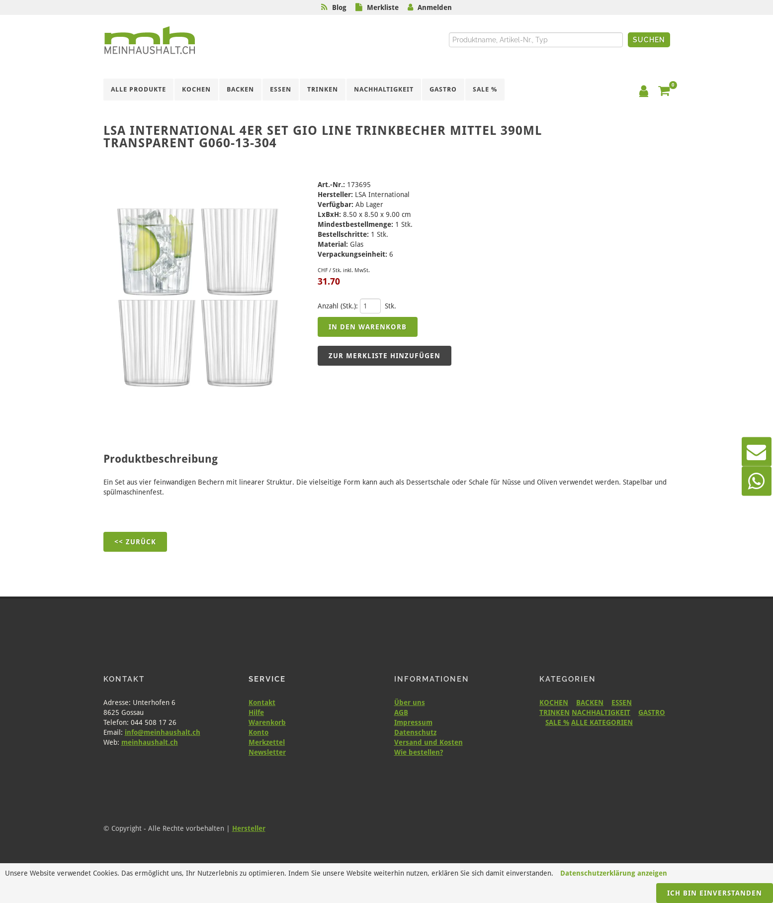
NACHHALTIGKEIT (601, 712)
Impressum (413, 722)
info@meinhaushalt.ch (162, 732)
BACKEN (589, 702)
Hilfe (256, 712)
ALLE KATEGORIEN (602, 722)
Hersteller (248, 828)
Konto (258, 732)
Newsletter (267, 752)
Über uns (409, 702)
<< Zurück (135, 542)
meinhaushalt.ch (149, 742)
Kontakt (262, 702)
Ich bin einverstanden (714, 893)
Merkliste (383, 7)
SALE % (557, 722)
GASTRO (651, 712)
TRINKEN (554, 712)
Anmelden (435, 7)
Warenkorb (267, 722)
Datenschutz (415, 732)
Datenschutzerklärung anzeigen (613, 873)
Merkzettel (267, 742)
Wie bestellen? (418, 752)
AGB (401, 712)
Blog (339, 7)
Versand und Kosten (428, 742)
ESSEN (621, 702)
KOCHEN (553, 702)
